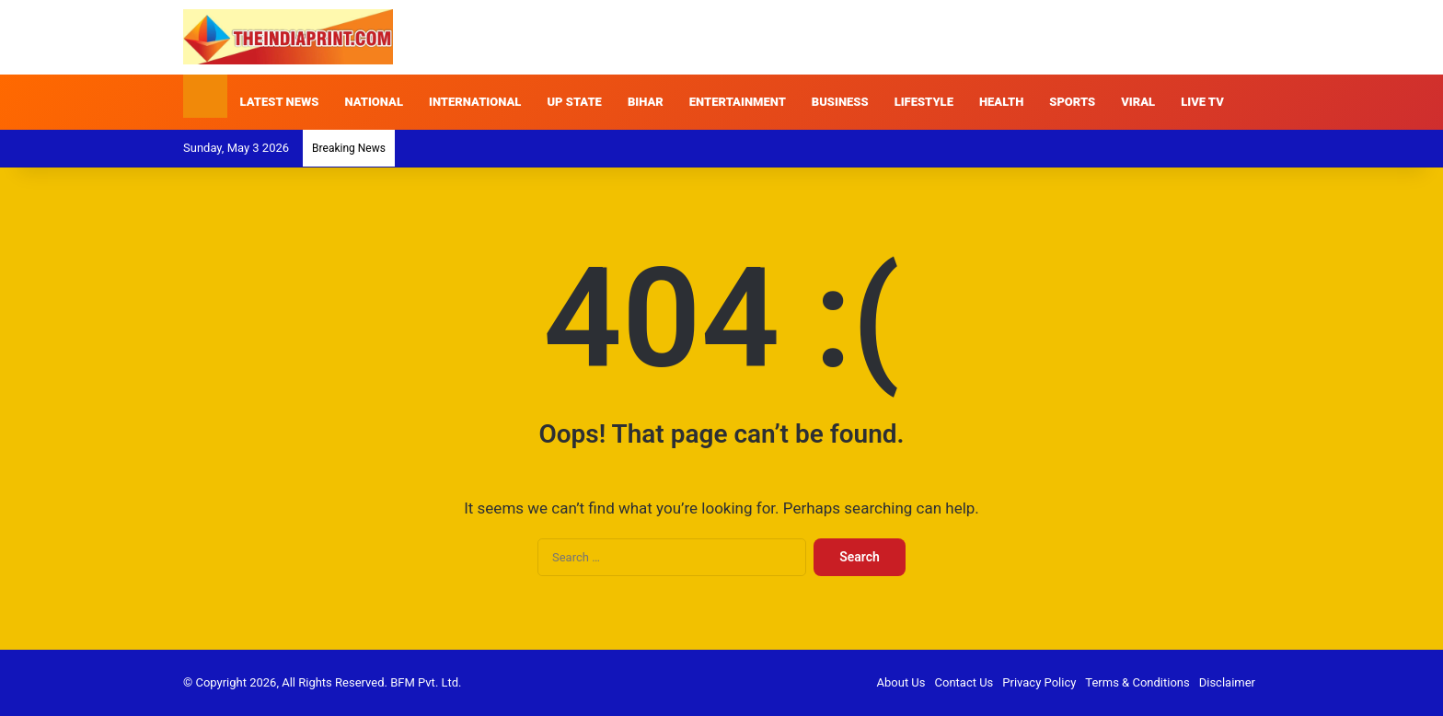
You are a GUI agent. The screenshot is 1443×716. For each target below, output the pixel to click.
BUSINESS (840, 102)
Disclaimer (1227, 682)
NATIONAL (373, 102)
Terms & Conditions (1137, 682)
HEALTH (1001, 102)
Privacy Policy (1039, 682)
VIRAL (1138, 102)
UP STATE (574, 102)
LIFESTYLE (924, 102)
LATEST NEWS (279, 102)
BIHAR (646, 102)
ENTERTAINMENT (737, 102)
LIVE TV (1202, 102)
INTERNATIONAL (475, 102)
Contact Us (964, 682)
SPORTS (1072, 102)
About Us (901, 682)
